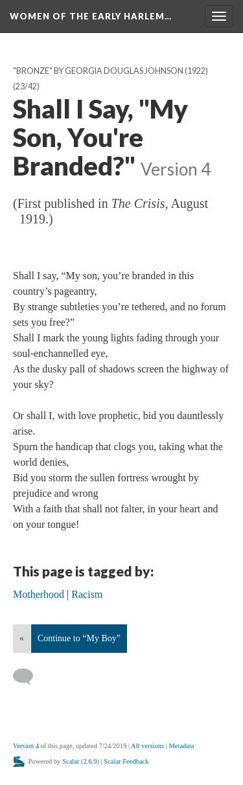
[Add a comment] (29, 676)
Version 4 (26, 745)
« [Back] (21, 638)
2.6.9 (90, 761)
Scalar (70, 761)
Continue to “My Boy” (79, 638)
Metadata (181, 745)
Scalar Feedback (126, 761)
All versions (147, 745)
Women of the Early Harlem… (91, 16)
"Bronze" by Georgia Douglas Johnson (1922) (110, 71)
